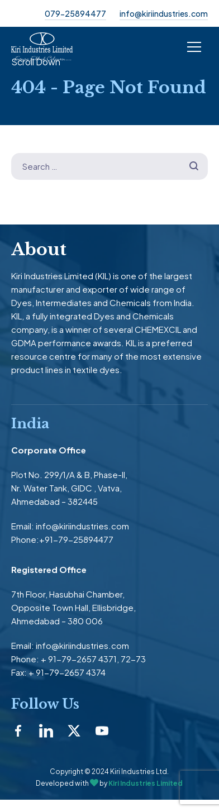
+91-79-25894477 (76, 539)
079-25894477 (75, 13)
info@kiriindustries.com (164, 13)
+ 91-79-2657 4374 (67, 672)
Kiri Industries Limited (145, 783)
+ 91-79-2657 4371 (79, 658)
